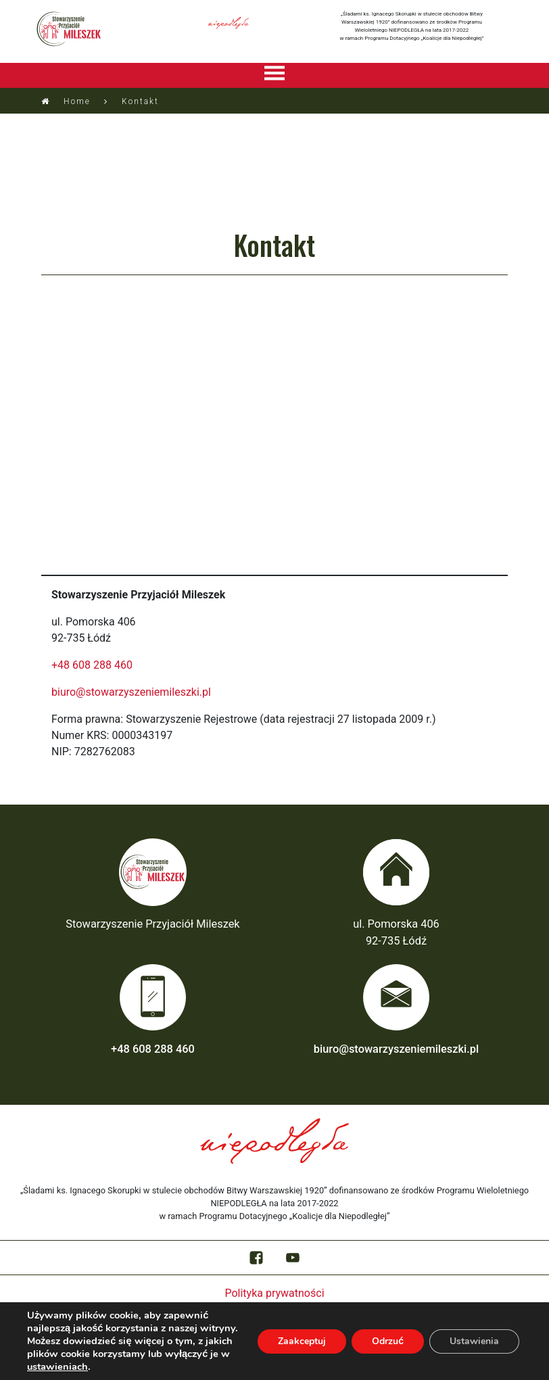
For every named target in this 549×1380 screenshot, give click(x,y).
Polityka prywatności (274, 1293)
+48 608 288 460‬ (92, 665)
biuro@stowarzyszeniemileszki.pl (131, 692)
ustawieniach (57, 1366)
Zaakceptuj (302, 1341)
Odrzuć (388, 1341)
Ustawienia (474, 1341)
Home (77, 101)
